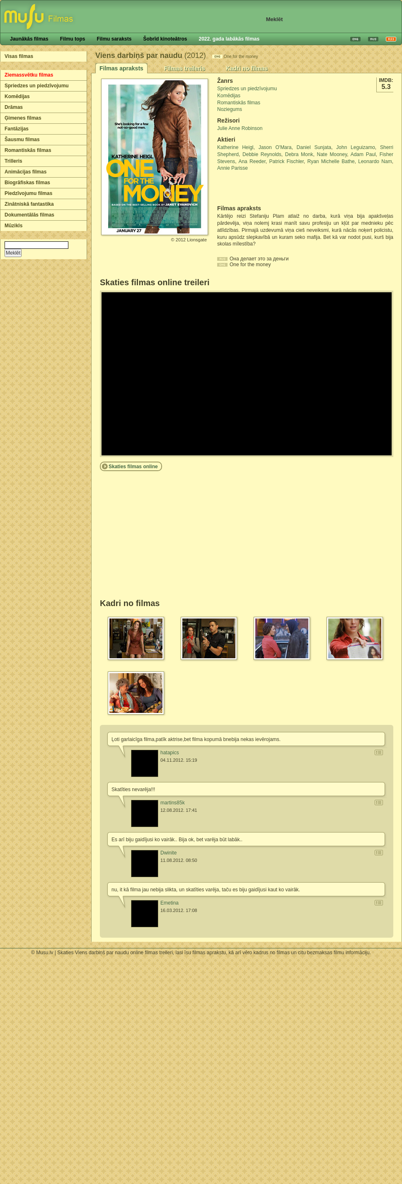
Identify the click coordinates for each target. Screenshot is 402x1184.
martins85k (172, 803)
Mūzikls (13, 226)
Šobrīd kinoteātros (165, 39)
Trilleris (13, 161)
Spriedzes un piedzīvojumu (37, 86)
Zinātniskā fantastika (29, 204)
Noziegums (229, 109)
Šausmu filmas (22, 139)
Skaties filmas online (133, 466)
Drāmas (14, 107)
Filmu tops (72, 39)
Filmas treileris (184, 68)
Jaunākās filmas (29, 39)
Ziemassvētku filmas (29, 75)
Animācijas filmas (25, 172)
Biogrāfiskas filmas (27, 182)
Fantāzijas (17, 129)
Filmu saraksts (114, 39)
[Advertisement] (265, 188)
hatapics (169, 753)
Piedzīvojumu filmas (28, 193)
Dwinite (168, 853)
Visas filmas (19, 56)
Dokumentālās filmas (29, 215)
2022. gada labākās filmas (229, 39)
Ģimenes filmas (23, 118)
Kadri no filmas (247, 68)
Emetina (169, 903)
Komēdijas (17, 96)
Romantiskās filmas (28, 150)
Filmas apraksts (121, 68)
